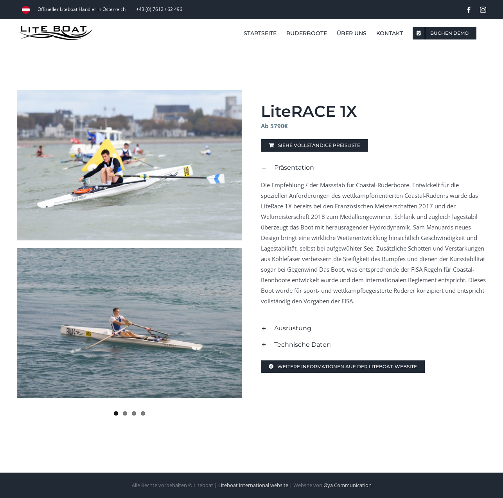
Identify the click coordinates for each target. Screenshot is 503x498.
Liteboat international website (253, 485)
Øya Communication (347, 485)
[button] (373, 167)
